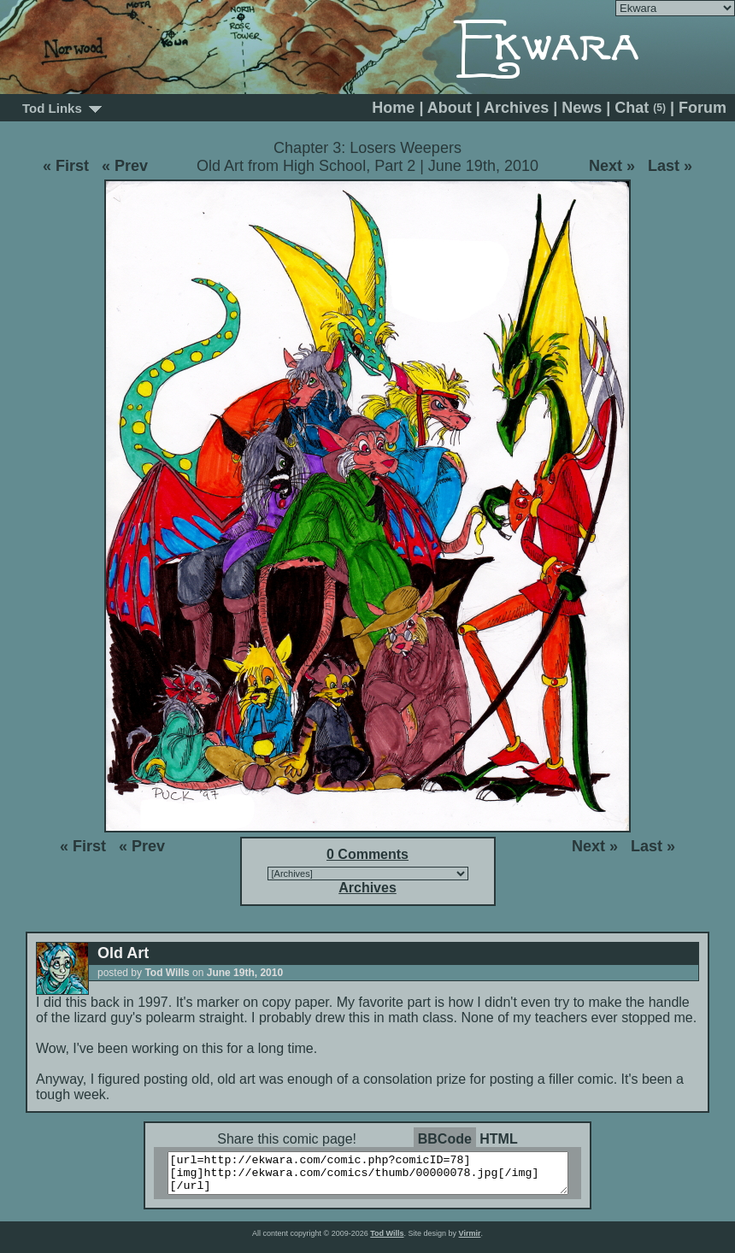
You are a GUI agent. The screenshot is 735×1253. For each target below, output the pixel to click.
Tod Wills (386, 1241)
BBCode (445, 1139)
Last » (670, 165)
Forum (702, 107)
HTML (498, 1139)
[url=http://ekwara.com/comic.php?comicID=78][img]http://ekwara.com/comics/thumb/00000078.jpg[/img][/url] (378, 1177)
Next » (612, 165)
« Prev (125, 165)
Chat (640, 107)
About (449, 107)
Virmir (470, 1241)
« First (66, 165)
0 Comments (367, 854)
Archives (516, 107)
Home (393, 107)
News (582, 107)
